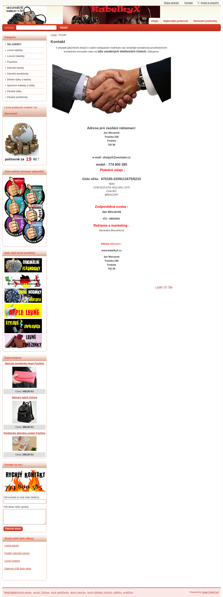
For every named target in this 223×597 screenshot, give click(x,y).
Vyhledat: (9, 27)
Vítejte (154, 21)
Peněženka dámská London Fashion (25, 433)
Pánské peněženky (17, 97)
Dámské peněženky (17, 73)
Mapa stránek (171, 2)
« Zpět (158, 287)
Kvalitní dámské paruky (17, 553)
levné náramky (78, 592)
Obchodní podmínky (205, 21)
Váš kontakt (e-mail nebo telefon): (21, 497)
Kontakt (189, 2)
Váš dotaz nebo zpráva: (16, 506)
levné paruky (25, 592)
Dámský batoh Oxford (24, 397)
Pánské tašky (14, 91)
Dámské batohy (15, 67)
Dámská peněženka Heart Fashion (24, 363)
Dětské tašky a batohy (19, 79)
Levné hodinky (12, 561)
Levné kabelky (15, 50)
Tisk (170, 287)
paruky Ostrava (41, 592)
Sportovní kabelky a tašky (21, 85)
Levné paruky (11, 545)
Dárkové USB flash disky (17, 568)
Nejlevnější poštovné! (175, 21)
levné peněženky (60, 592)
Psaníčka (12, 62)
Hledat (63, 27)
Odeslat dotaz (13, 528)
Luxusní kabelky (15, 56)
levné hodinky (10, 592)
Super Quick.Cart (210, 592)
